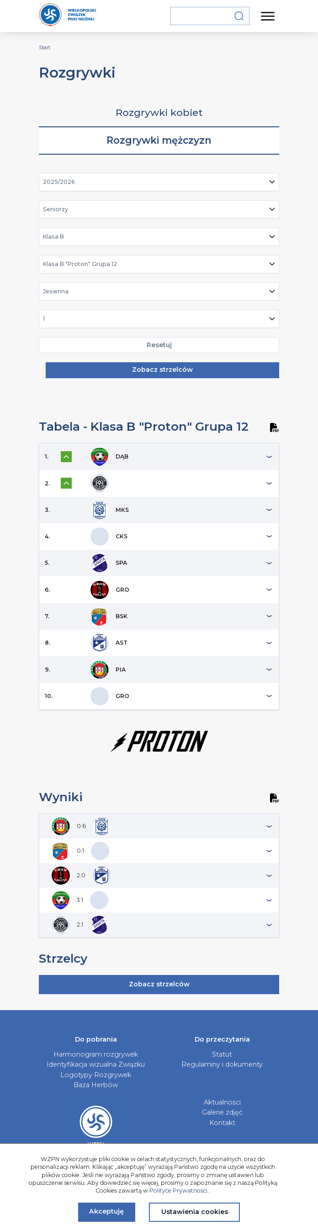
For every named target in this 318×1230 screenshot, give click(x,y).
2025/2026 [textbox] (59, 181)
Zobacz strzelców (162, 369)
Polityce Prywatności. (179, 1190)
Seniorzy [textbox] (55, 209)
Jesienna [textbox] (56, 291)
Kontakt (222, 1123)
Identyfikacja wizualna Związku (96, 1064)
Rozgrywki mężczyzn (159, 140)
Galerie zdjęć (222, 1112)
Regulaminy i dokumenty (222, 1064)
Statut (222, 1054)
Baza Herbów (96, 1085)
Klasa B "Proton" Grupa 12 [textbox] (80, 264)
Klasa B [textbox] (53, 236)
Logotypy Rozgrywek (95, 1075)
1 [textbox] (44, 318)
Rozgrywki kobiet (159, 112)
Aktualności (222, 1102)
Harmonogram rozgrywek (95, 1054)
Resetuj (159, 345)
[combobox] (159, 182)
